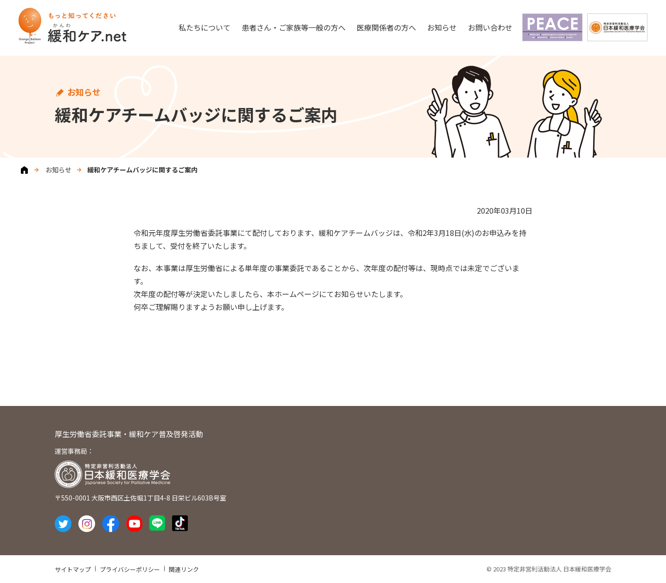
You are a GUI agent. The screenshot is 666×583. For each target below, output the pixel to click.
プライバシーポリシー (130, 569)
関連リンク (184, 569)
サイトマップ (73, 569)
